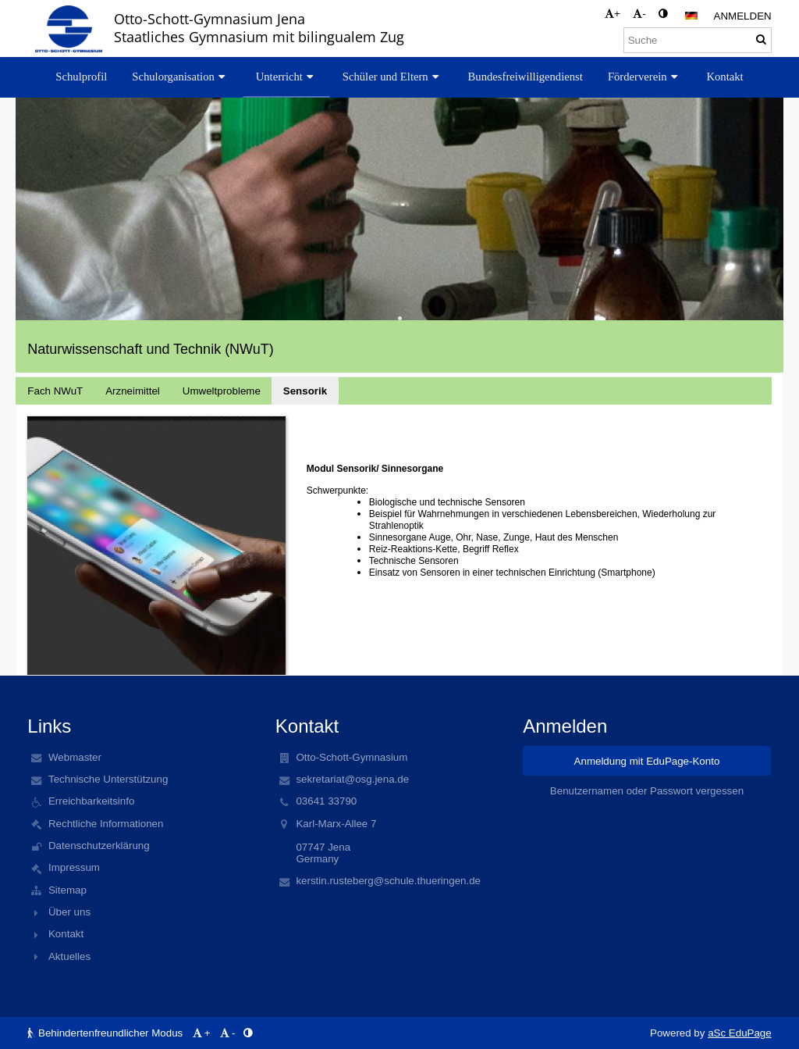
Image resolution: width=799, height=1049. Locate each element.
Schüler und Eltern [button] (393, 76)
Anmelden (743, 16)
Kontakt (65, 934)
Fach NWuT (55, 391)
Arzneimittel (132, 391)
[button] (691, 15)
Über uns (69, 912)
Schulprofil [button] (81, 76)
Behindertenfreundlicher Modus (106, 1033)
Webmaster (74, 757)
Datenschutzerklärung (99, 845)
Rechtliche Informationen (105, 824)
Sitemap (67, 890)
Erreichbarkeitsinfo (91, 801)
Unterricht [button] (287, 76)
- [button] (639, 14)
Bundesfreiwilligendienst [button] (525, 76)
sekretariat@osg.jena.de (352, 779)
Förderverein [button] (645, 76)
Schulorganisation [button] (180, 76)
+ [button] (612, 14)
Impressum (74, 867)
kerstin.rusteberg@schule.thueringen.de (388, 881)
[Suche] (697, 40)
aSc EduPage (740, 1033)
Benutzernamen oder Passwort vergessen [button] (647, 791)
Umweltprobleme (222, 391)
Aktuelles (69, 956)
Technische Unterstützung (108, 779)
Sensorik (305, 391)
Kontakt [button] (724, 76)
